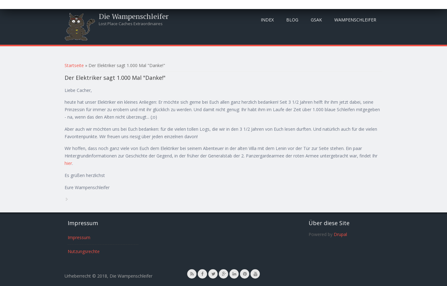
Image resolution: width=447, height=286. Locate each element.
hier (68, 163)
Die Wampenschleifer (134, 16)
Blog (292, 20)
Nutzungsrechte (84, 251)
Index (267, 20)
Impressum (79, 237)
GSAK (316, 20)
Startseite (74, 65)
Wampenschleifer (355, 20)
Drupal (340, 234)
